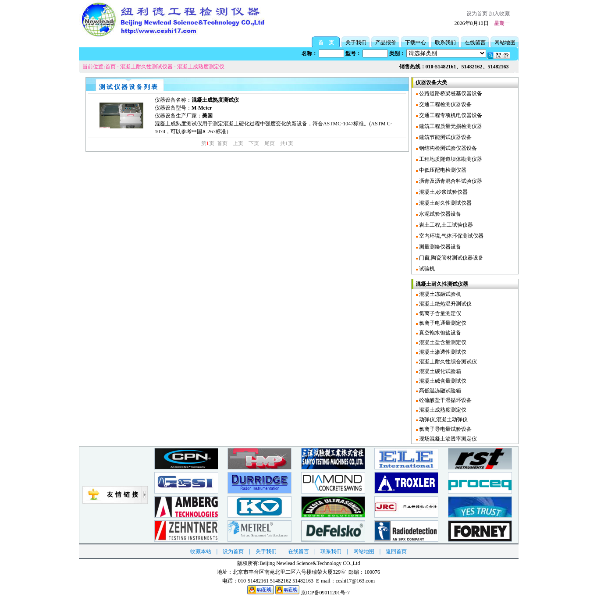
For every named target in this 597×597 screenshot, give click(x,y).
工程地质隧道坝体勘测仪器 (450, 159)
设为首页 (476, 14)
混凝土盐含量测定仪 (442, 342)
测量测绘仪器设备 (439, 247)
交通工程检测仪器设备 (445, 104)
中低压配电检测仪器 (442, 170)
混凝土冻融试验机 (439, 294)
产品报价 (385, 42)
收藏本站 (200, 551)
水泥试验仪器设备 (439, 214)
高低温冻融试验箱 (439, 390)
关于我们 (355, 42)
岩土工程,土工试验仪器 (445, 225)
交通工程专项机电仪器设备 (450, 115)
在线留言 (475, 42)
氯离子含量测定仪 (439, 313)
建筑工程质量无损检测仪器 (450, 126)
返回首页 (396, 551)
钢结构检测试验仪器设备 (447, 148)
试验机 (426, 269)
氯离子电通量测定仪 (442, 323)
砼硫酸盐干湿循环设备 (445, 400)
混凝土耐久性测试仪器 (146, 67)
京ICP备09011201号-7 (325, 593)
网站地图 (504, 42)
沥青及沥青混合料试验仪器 (450, 181)
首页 (110, 67)
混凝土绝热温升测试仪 (445, 304)
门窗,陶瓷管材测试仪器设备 (450, 258)
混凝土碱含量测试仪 (442, 381)
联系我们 (445, 42)
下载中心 (415, 42)
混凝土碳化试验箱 (439, 371)
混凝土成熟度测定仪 (200, 67)
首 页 (326, 42)
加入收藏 (499, 14)
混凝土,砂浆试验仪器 (443, 192)
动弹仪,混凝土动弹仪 (443, 419)
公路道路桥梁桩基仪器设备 (450, 93)
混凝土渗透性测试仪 (442, 352)
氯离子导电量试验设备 (445, 429)
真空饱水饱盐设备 (439, 333)
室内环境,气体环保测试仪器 (450, 236)
